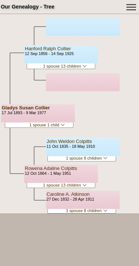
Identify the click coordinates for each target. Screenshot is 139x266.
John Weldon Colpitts (69, 141)
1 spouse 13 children (65, 66)
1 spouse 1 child (47, 125)
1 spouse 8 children (86, 158)
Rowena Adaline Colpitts (51, 168)
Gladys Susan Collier (26, 107)
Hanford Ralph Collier (48, 48)
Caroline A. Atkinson (68, 194)
